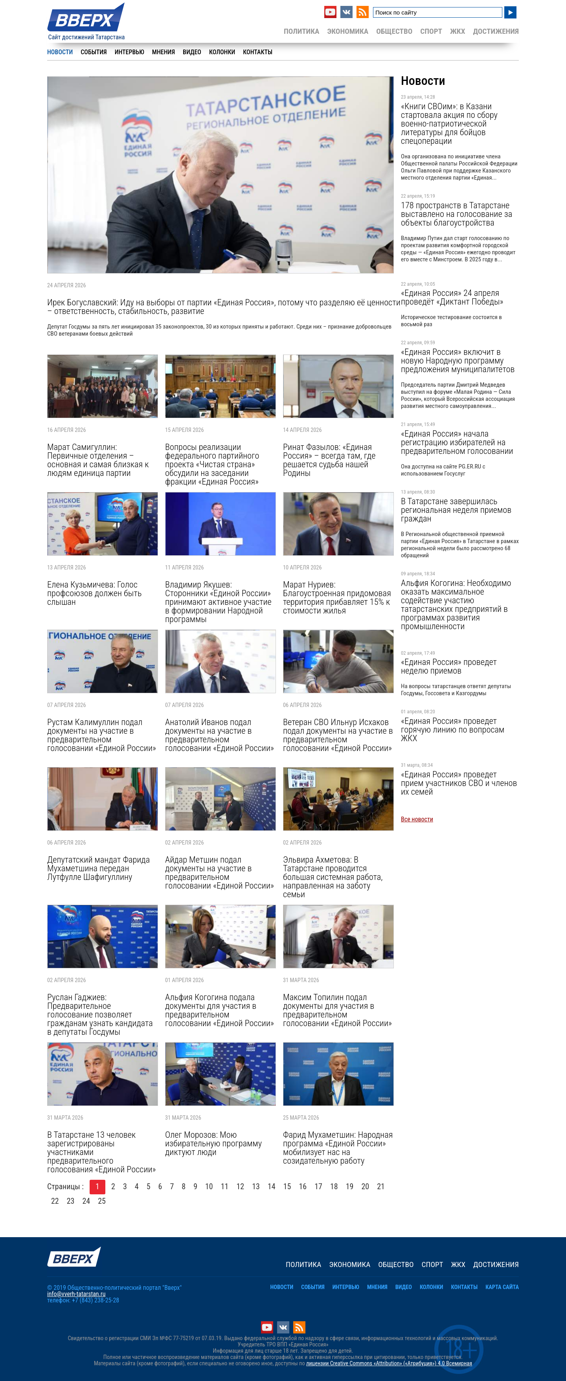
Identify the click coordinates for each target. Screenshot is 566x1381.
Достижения (496, 31)
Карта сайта (502, 1287)
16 (303, 1186)
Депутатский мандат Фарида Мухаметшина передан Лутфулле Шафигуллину (98, 868)
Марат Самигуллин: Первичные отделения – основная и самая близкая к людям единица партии (98, 460)
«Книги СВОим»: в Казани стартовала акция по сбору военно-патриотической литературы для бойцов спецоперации (449, 123)
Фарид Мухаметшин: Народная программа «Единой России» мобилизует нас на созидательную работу (338, 1147)
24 (86, 1201)
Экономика (347, 31)
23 (71, 1201)
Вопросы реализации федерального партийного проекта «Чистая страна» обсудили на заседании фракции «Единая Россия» (212, 464)
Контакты (257, 52)
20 (365, 1186)
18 (334, 1186)
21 (381, 1186)
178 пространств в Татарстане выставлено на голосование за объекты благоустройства (456, 214)
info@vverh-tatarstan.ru (76, 1294)
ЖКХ (457, 31)
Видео (192, 52)
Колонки (222, 52)
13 (256, 1186)
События (94, 52)
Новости (60, 52)
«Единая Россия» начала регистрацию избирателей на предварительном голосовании (457, 442)
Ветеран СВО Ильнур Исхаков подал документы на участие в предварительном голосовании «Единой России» (338, 735)
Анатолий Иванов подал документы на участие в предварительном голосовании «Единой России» (219, 735)
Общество (394, 31)
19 (350, 1186)
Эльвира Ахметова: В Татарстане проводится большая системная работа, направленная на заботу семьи (333, 876)
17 (318, 1186)
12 (240, 1186)
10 (209, 1186)
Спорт (431, 31)
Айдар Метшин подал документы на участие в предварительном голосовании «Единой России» (219, 872)
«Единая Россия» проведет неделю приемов (449, 666)
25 (102, 1201)
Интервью (129, 52)
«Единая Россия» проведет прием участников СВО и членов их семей (459, 783)
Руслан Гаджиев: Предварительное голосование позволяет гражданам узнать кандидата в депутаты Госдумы (100, 1014)
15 (287, 1186)
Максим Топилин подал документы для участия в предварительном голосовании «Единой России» (337, 1010)
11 (225, 1186)
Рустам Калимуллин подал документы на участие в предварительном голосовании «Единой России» (101, 735)
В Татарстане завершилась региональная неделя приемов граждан (456, 510)
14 (272, 1186)
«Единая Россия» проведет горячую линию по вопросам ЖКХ (452, 729)
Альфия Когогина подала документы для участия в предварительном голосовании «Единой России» (219, 1010)
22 (55, 1201)
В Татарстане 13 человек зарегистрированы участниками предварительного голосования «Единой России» (101, 1151)
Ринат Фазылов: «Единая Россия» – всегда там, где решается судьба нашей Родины (329, 460)
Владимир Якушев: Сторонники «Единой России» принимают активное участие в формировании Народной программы (218, 601)
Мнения (163, 52)
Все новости (417, 819)
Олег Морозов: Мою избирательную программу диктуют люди (213, 1143)
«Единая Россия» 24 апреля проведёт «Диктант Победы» (452, 297)
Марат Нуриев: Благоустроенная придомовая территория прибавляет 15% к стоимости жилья (337, 597)
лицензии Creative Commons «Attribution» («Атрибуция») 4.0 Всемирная (389, 1363)
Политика (302, 31)
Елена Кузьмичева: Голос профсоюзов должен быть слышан (94, 593)
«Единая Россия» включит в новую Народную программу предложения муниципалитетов (458, 360)
